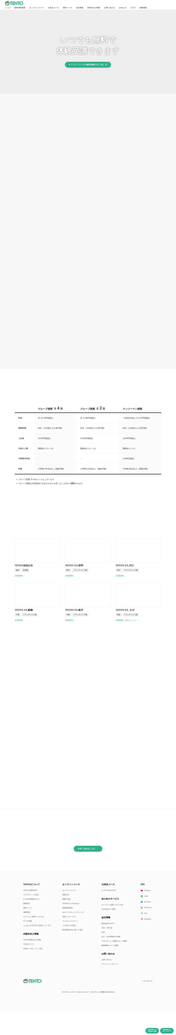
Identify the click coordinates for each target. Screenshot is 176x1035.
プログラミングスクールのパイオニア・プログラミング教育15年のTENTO (88, 992)
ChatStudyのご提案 (108, 909)
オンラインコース (69, 890)
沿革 (103, 932)
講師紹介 (26, 903)
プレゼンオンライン (70, 921)
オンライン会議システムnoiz (112, 905)
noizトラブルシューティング (73, 912)
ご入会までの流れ (69, 925)
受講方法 (65, 895)
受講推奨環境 (67, 908)
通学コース (27, 908)
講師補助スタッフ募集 (110, 945)
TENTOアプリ (28, 944)
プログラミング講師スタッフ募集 (114, 941)
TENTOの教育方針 (30, 890)
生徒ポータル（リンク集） (33, 949)
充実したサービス (69, 917)
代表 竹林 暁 (106, 928)
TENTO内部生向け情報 (32, 940)
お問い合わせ (106, 960)
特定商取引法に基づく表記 (72, 930)
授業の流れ (66, 899)
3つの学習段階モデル (31, 899)
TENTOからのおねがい (71, 903)
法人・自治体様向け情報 (110, 937)
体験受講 (26, 912)
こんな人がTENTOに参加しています (37, 925)
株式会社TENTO (107, 923)
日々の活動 (27, 921)
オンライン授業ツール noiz (33, 917)
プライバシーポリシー (110, 964)
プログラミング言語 (31, 895)
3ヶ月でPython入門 (108, 890)
